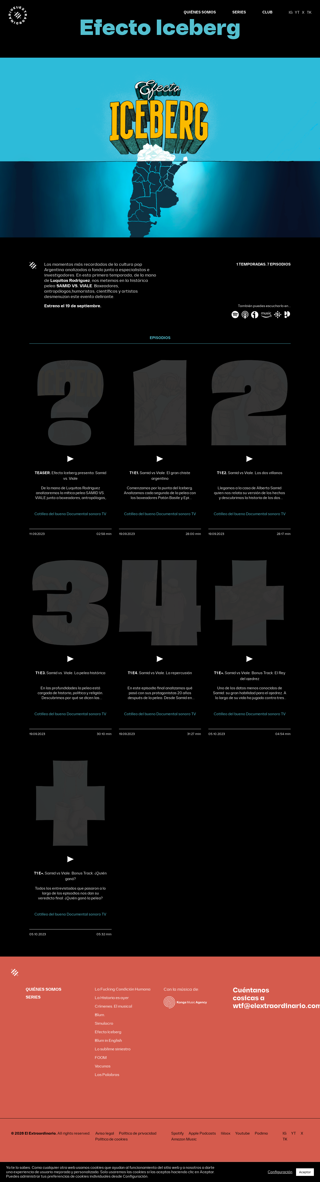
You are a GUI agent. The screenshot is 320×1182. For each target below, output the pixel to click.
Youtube (242, 1142)
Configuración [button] (280, 1172)
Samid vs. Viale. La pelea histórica (70, 682)
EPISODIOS (160, 347)
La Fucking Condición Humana (122, 998)
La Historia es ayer (112, 1007)
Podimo (261, 1142)
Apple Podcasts (202, 1142)
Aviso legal (104, 1142)
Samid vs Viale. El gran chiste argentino (159, 485)
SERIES (239, 12)
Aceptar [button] (305, 1172)
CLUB (267, 12)
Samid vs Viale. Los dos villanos (249, 482)
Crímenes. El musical (113, 1015)
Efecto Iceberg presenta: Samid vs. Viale (70, 485)
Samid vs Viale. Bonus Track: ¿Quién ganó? (70, 885)
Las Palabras (107, 1084)
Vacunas (102, 1075)
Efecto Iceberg (108, 1041)
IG (290, 12)
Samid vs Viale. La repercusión (160, 682)
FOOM (101, 1067)
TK (309, 12)
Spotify (177, 1142)
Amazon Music (184, 1148)
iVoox (225, 1142)
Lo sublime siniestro (112, 1058)
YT (297, 12)
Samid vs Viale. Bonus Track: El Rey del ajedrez (249, 685)
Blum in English (108, 1049)
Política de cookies (111, 1148)
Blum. (100, 1024)
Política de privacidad (137, 1142)
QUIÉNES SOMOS (200, 12)
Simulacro (104, 1032)
